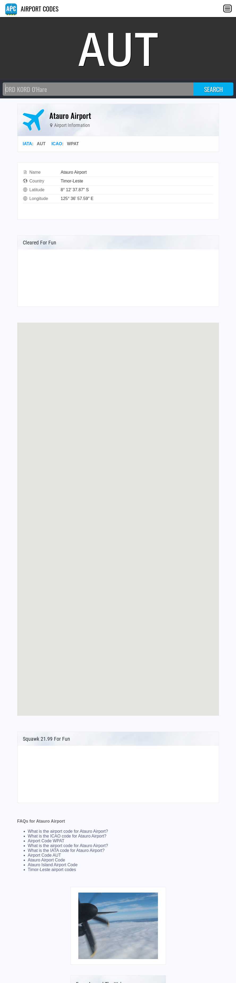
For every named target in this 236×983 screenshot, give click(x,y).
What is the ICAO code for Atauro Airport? (67, 836)
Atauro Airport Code (46, 860)
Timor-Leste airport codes (52, 869)
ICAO (57, 143)
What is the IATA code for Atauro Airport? (66, 850)
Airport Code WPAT (46, 841)
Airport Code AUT (44, 855)
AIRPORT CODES (31, 8)
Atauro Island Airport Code (53, 865)
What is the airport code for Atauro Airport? (68, 831)
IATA (27, 143)
